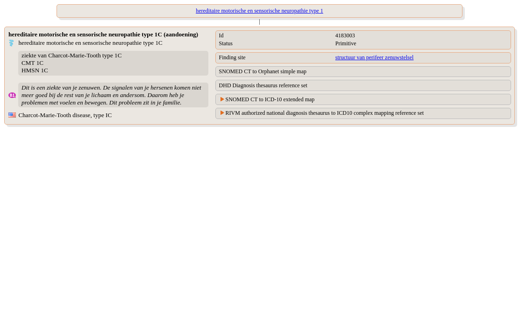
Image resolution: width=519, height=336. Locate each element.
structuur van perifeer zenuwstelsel (374, 57)
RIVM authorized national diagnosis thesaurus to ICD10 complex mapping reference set (325, 113)
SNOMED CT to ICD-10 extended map (270, 99)
